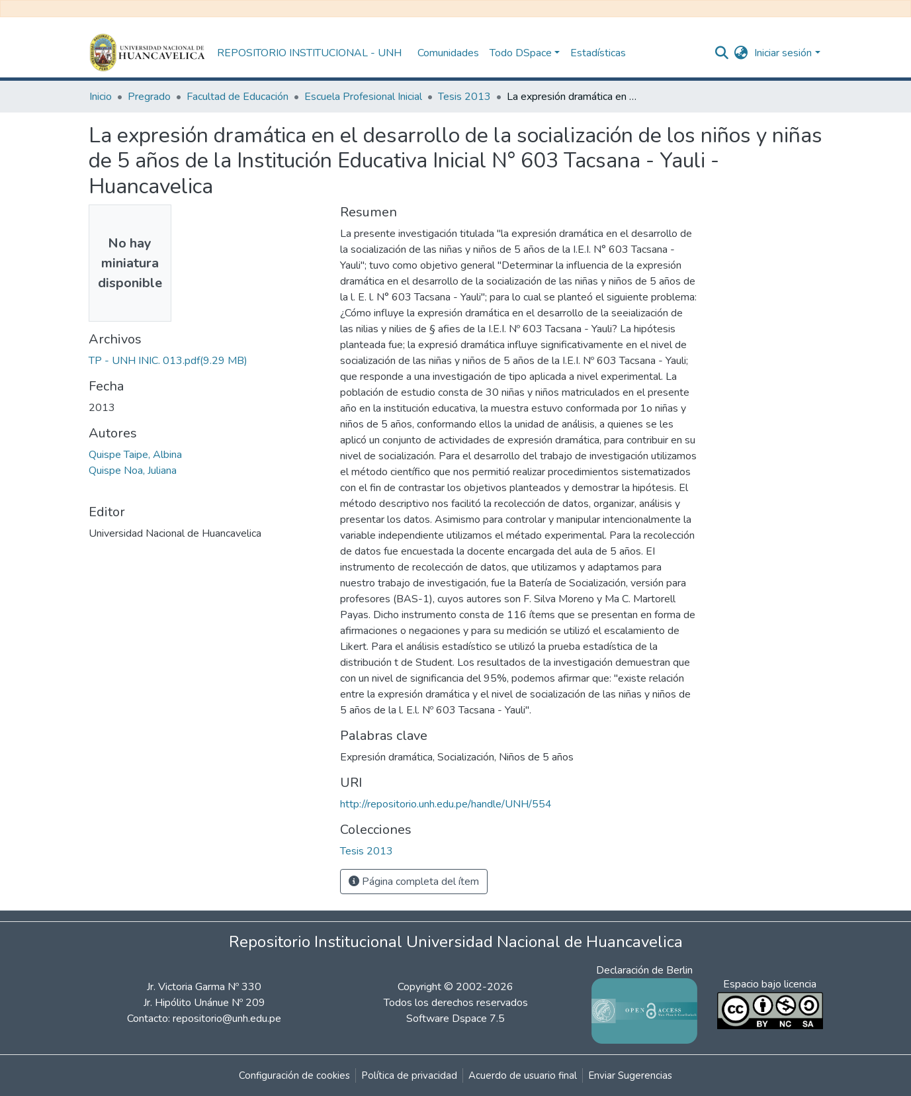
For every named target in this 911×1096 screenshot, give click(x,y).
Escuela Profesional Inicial (363, 96)
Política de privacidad (409, 1075)
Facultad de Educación (237, 96)
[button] (741, 53)
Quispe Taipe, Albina (135, 454)
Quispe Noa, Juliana (133, 470)
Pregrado (149, 96)
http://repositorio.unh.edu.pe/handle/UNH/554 (446, 804)
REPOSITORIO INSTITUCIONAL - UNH (309, 53)
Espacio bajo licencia (769, 984)
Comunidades (448, 53)
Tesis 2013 (464, 96)
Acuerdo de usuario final (522, 1075)
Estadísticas (598, 53)
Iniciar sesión (783, 53)
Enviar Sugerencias (630, 1075)
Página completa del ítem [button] (414, 881)
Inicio (100, 96)
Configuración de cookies (294, 1075)
